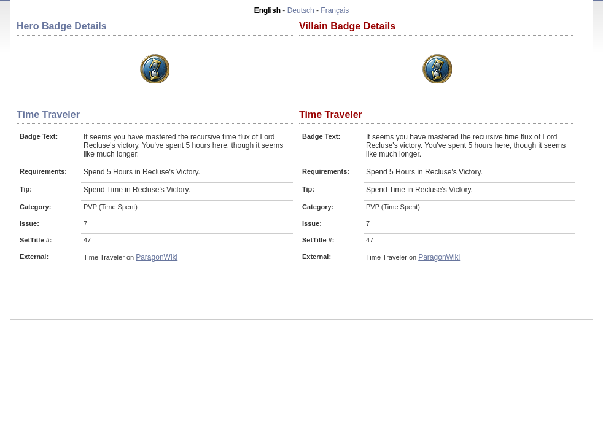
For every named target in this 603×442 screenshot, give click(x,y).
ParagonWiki (156, 257)
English (267, 10)
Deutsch (300, 10)
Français (335, 10)
